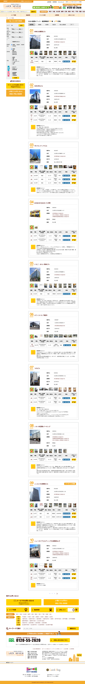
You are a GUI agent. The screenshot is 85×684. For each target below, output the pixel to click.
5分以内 (22, 44)
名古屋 (58, 11)
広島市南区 (37, 622)
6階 (31, 120)
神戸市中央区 (58, 618)
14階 (31, 182)
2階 (31, 116)
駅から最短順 (63, 24)
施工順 (54, 24)
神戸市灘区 (65, 618)
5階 (32, 61)
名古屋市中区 (34, 624)
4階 (31, 402)
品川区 (51, 616)
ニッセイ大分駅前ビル (41, 484)
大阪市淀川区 (46, 618)
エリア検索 (13, 15)
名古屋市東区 (41, 624)
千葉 (76, 11)
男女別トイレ (15, 68)
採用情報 (55, 1)
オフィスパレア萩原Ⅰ (41, 315)
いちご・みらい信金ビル (42, 264)
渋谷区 (42, 616)
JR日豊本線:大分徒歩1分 (59, 494)
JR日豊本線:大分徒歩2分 (57, 213)
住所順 (46, 24)
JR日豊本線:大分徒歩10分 (60, 156)
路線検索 (28, 15)
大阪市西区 (38, 618)
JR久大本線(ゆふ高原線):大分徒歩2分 (60, 215)
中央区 (29, 616)
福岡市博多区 (25, 620)
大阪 (54, 11)
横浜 (69, 11)
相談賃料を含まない (16, 41)
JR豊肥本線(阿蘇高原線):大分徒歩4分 (60, 554)
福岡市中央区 (33, 620)
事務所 (13, 57)
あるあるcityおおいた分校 (42, 203)
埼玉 (73, 11)
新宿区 (37, 616)
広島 (66, 11)
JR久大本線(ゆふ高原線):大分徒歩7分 (60, 440)
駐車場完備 (14, 69)
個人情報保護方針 (37, 648)
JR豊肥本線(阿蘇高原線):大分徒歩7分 (60, 438)
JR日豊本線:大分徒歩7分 (59, 378)
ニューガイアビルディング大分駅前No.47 (47, 541)
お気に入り (66, 609)
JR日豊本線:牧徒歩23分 (60, 325)
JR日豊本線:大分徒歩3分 (59, 42)
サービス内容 (42, 15)
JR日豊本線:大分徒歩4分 (57, 551)
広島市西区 (44, 622)
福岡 (62, 11)
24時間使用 (14, 75)
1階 (31, 175)
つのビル (37, 368)
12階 (31, 516)
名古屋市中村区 (25, 624)
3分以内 (18, 44)
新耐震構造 (14, 72)
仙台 (84, 11)
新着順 (39, 24)
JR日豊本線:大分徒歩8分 (59, 274)
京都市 (51, 618)
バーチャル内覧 (70, 484)
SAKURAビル (38, 86)
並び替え (32, 24)
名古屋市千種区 (49, 624)
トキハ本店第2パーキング (42, 426)
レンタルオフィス (15, 61)
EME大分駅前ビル (40, 31)
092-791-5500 (61, 603)
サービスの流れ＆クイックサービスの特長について (52, 648)
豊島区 (46, 616)
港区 (33, 616)
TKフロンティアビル (40, 146)
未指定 (13, 44)
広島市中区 (24, 622)
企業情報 (49, 1)
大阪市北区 (24, 618)
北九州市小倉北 (40, 620)
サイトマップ (61, 1)
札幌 (80, 11)
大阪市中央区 (32, 618)
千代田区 (24, 616)
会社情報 (66, 648)
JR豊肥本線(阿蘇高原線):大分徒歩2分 (60, 216)
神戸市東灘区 (72, 618)
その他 (13, 62)
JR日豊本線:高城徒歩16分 (60, 96)
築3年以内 (14, 51)
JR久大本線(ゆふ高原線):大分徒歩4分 (60, 553)
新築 (13, 50)
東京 (50, 11)
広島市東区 (31, 622)
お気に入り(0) (71, 15)
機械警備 (14, 73)
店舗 (13, 58)
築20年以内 (14, 54)
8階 (31, 293)
